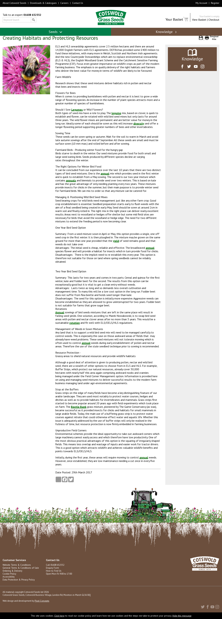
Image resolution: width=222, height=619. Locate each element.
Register (215, 3)
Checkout (213, 19)
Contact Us (77, 3)
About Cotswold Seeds (14, 3)
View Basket (199, 19)
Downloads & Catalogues (43, 3)
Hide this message (181, 615)
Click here (59, 615)
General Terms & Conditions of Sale (20, 571)
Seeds (55, 32)
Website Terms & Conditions (16, 568)
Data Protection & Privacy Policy (18, 583)
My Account (201, 3)
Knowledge (166, 32)
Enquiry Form (52, 571)
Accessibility (9, 580)
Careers (64, 3)
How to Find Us (53, 574)
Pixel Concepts (42, 604)
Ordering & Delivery (12, 574)
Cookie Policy (9, 577)
